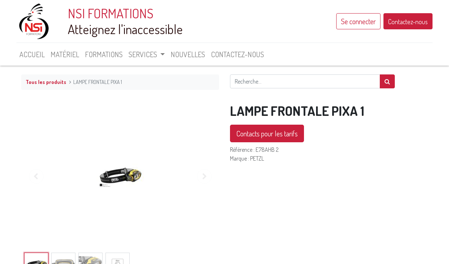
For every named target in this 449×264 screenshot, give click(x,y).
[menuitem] (36, 54)
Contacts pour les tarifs (267, 133)
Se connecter (353, 21)
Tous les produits (46, 81)
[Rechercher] (387, 81)
